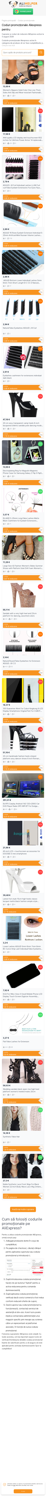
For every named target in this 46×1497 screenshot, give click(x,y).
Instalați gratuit (23, 11)
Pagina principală (9, 21)
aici (14, 1485)
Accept (23, 1491)
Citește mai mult (8, 45)
